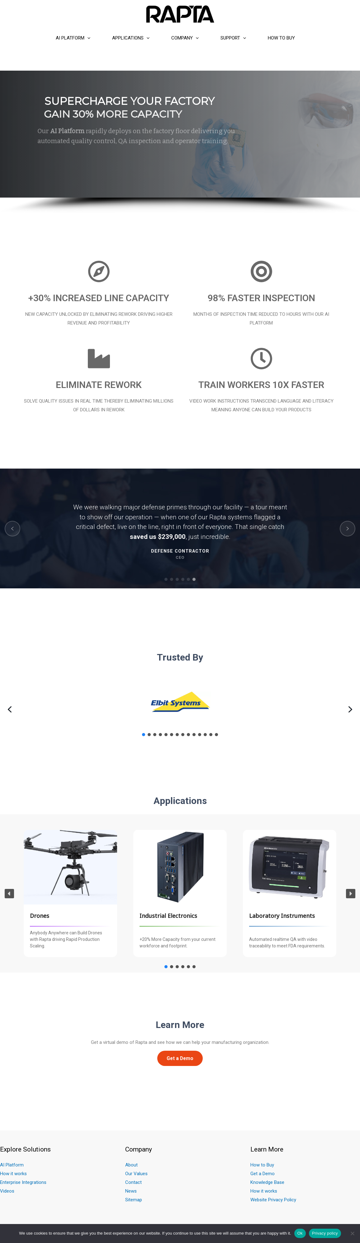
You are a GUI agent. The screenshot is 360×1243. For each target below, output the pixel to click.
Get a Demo (262, 1173)
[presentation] (87, 38)
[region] (180, 142)
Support (233, 38)
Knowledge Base (267, 1182)
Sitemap (133, 1200)
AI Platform (73, 38)
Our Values (136, 1173)
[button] (12, 528)
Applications (130, 38)
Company (185, 38)
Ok (300, 1233)
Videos (7, 1191)
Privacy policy (325, 1233)
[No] (352, 1233)
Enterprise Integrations (23, 1182)
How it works (13, 1173)
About (131, 1165)
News (131, 1191)
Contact (133, 1182)
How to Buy (281, 38)
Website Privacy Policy (273, 1200)
